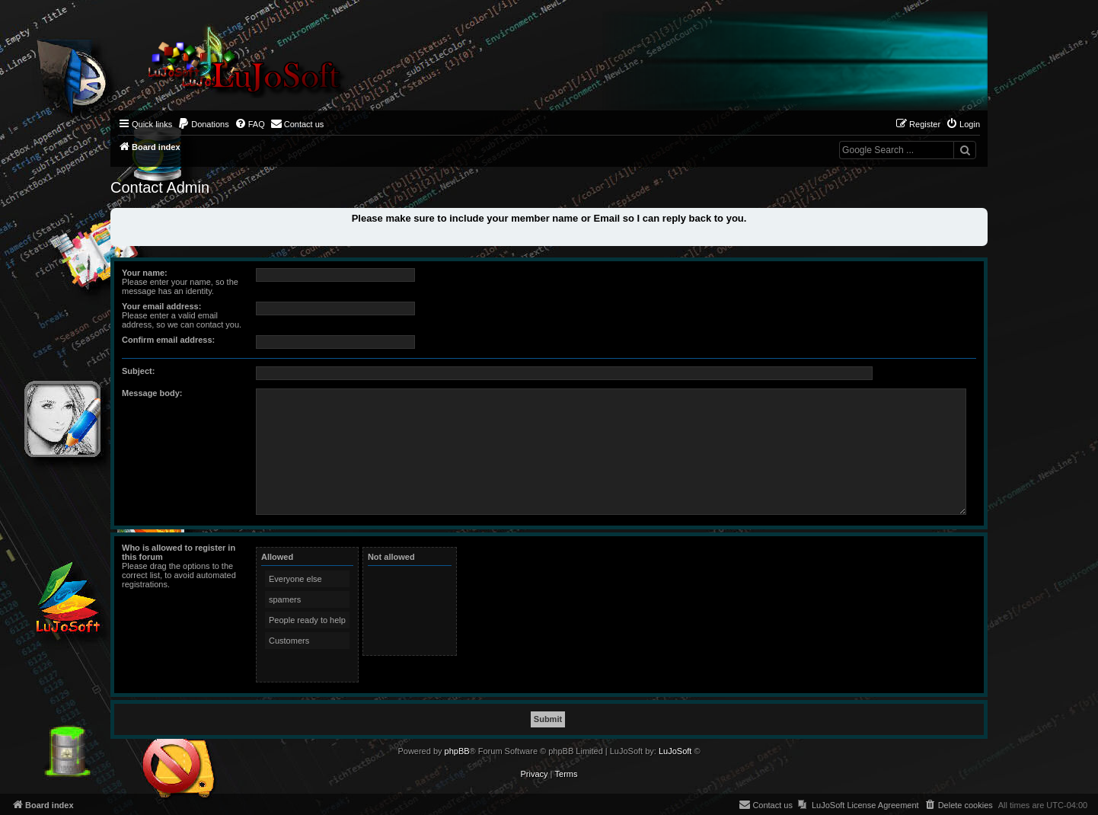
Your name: (145, 272)
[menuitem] (203, 124)
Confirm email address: (168, 339)
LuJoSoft (675, 751)
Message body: (152, 393)
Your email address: (161, 306)
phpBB (457, 751)
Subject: (138, 371)
